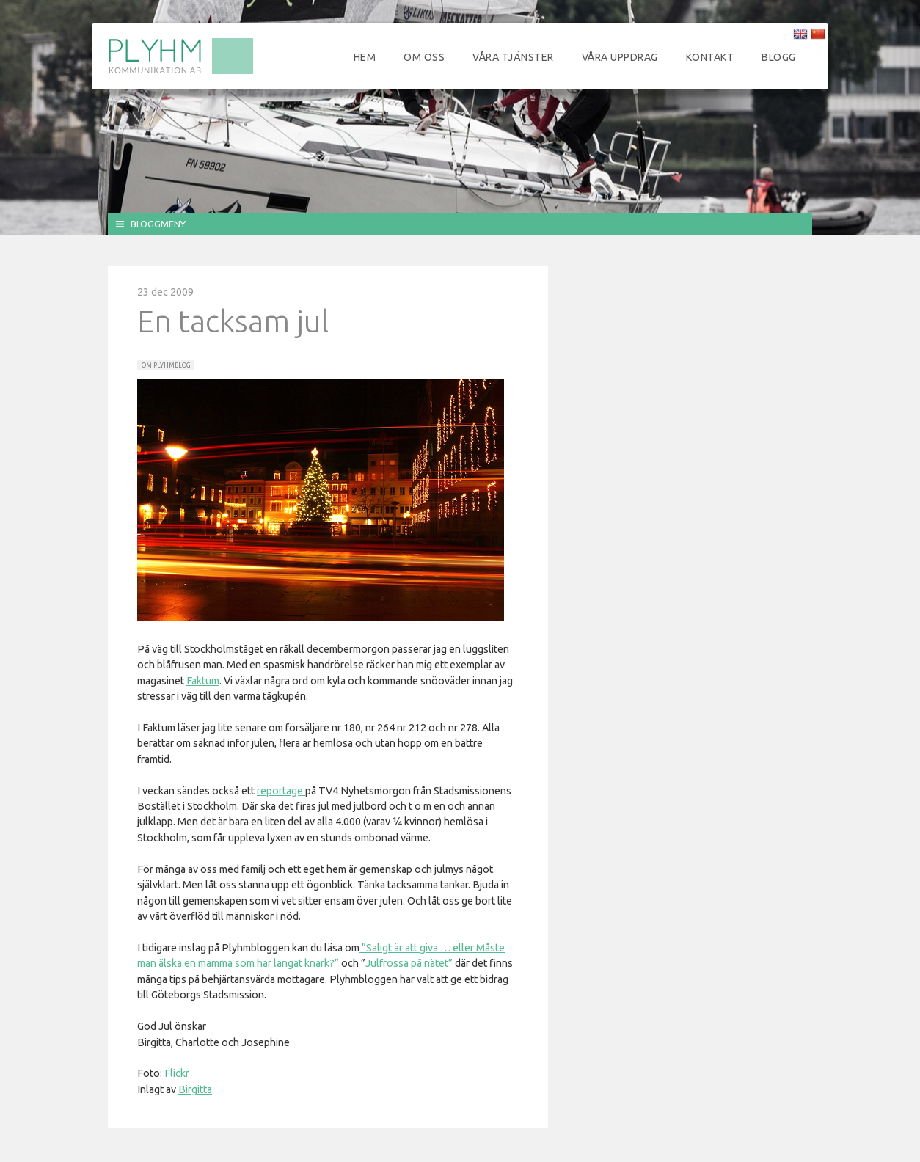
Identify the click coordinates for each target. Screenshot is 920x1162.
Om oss (424, 57)
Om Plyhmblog (166, 365)
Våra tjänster (513, 57)
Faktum (202, 681)
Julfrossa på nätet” (409, 963)
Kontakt (710, 57)
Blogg (779, 57)
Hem (365, 57)
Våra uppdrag (620, 57)
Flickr (176, 1073)
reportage (281, 791)
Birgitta (195, 1089)
